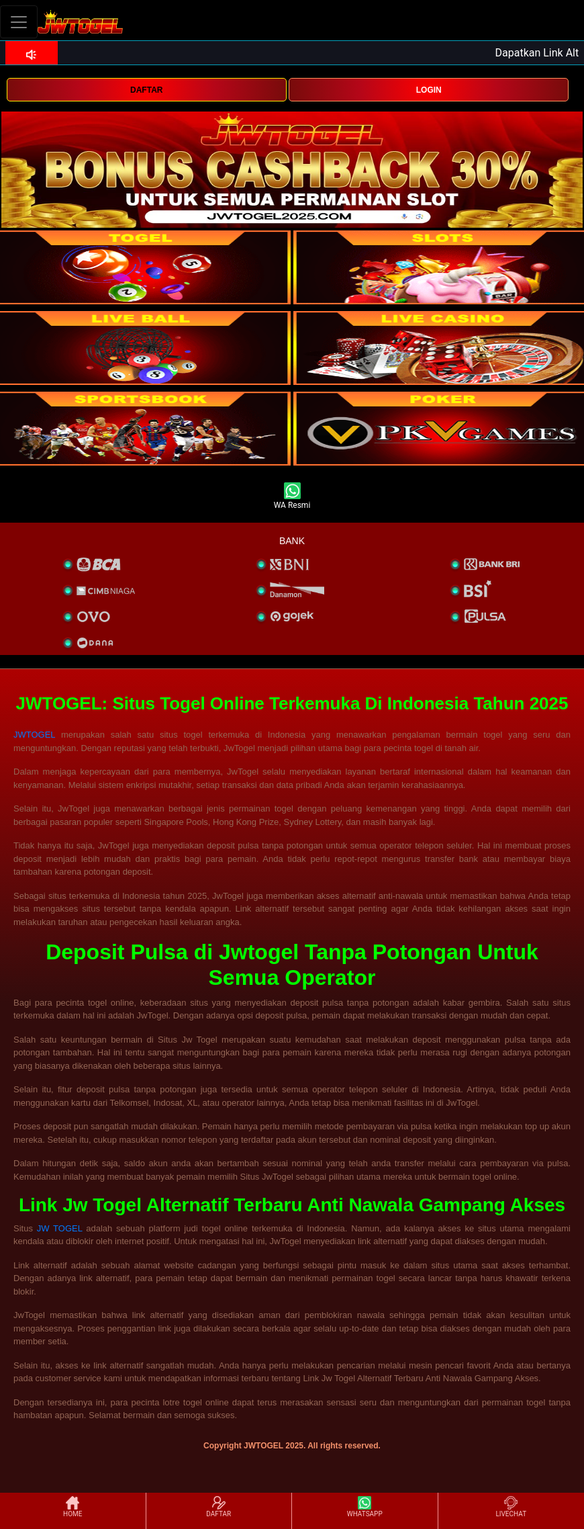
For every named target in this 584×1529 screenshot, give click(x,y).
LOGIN (429, 90)
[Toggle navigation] (19, 21)
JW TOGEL (60, 1228)
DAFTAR (146, 90)
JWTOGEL (34, 735)
